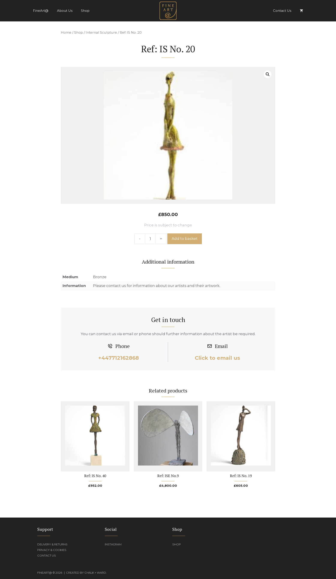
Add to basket (185, 238)
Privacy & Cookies (51, 550)
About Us (64, 11)
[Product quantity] (150, 238)
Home (66, 32)
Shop (85, 11)
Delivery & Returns (52, 544)
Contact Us (282, 11)
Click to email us (217, 358)
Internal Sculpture (101, 32)
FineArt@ (40, 11)
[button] (268, 74)
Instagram (113, 544)
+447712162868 (118, 358)
